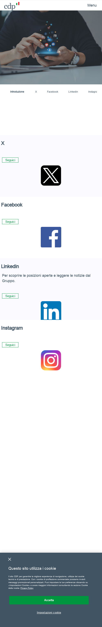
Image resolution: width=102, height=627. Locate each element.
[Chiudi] (9, 559)
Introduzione (17, 91)
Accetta (49, 600)
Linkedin (73, 91)
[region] (51, 590)
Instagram (93, 91)
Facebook (52, 91)
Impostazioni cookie (49, 612)
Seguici (10, 160)
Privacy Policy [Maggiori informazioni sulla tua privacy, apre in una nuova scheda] (26, 588)
